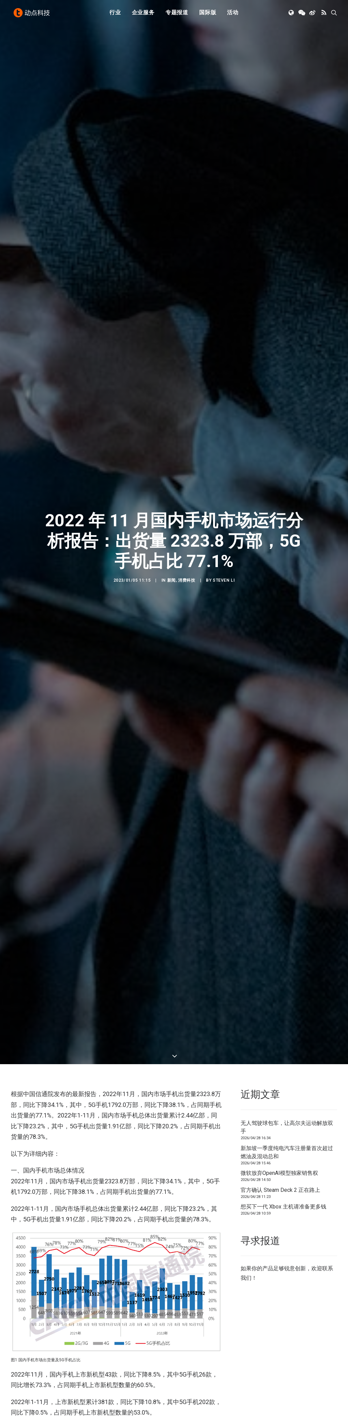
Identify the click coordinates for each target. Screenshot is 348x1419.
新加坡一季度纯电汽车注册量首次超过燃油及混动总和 (287, 405)
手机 (76, 1252)
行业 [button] (115, 14)
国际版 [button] (207, 14)
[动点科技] (32, 14)
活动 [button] (233, 14)
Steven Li (223, 206)
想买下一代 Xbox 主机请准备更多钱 (283, 459)
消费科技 (186, 206)
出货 (59, 1252)
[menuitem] (115, 14)
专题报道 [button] (177, 14)
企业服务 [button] (143, 14)
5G (16, 1252)
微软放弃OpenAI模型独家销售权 (279, 426)
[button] (292, 14)
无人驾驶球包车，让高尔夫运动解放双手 (287, 380)
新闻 (171, 206)
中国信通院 (37, 1252)
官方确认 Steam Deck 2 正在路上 (280, 442)
